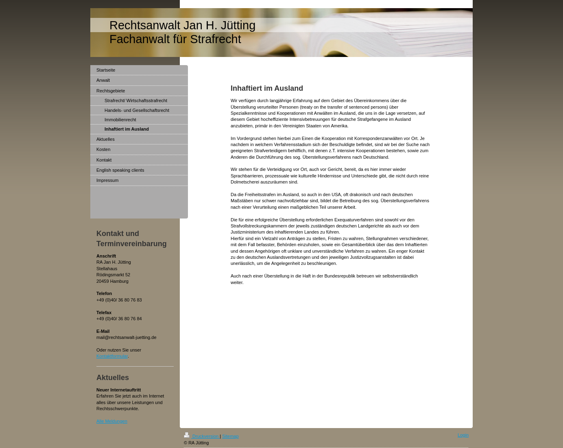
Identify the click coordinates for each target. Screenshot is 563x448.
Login (463, 435)
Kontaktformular (112, 356)
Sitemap (230, 436)
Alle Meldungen (111, 421)
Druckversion (202, 436)
